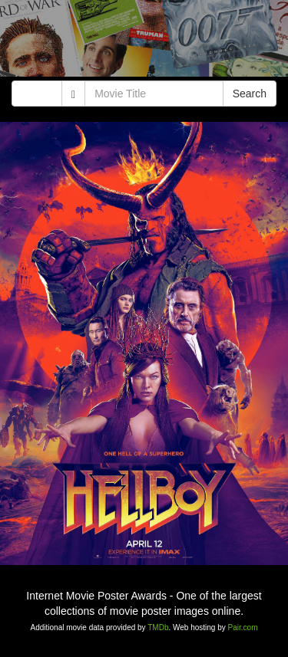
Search (249, 93)
